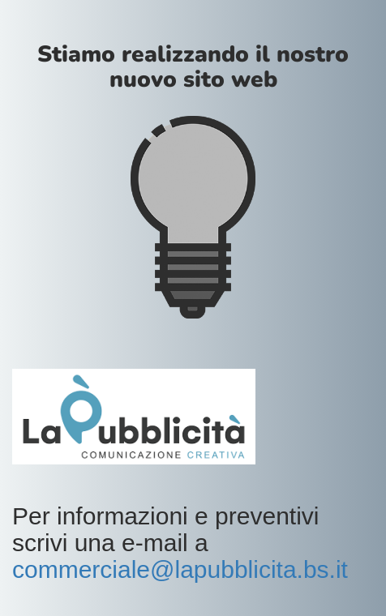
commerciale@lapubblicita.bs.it (180, 569)
